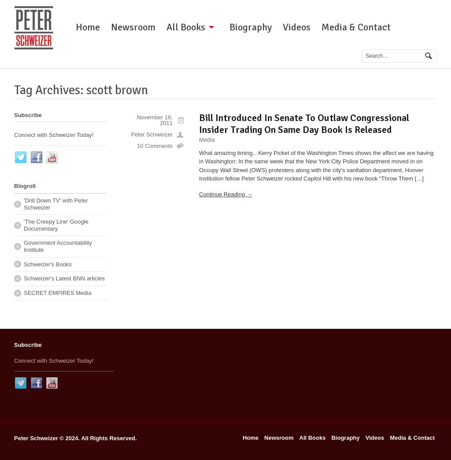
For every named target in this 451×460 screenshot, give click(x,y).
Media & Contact (356, 27)
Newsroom (133, 27)
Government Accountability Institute (58, 246)
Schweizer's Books (48, 264)
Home (88, 27)
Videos (297, 27)
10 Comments (155, 146)
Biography (250, 27)
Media (206, 139)
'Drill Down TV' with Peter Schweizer (56, 204)
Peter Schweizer (152, 134)
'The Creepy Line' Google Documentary (56, 225)
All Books (185, 27)
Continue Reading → (225, 194)
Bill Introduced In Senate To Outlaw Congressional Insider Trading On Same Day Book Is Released (304, 123)
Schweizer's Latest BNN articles (64, 278)
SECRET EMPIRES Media (58, 293)
